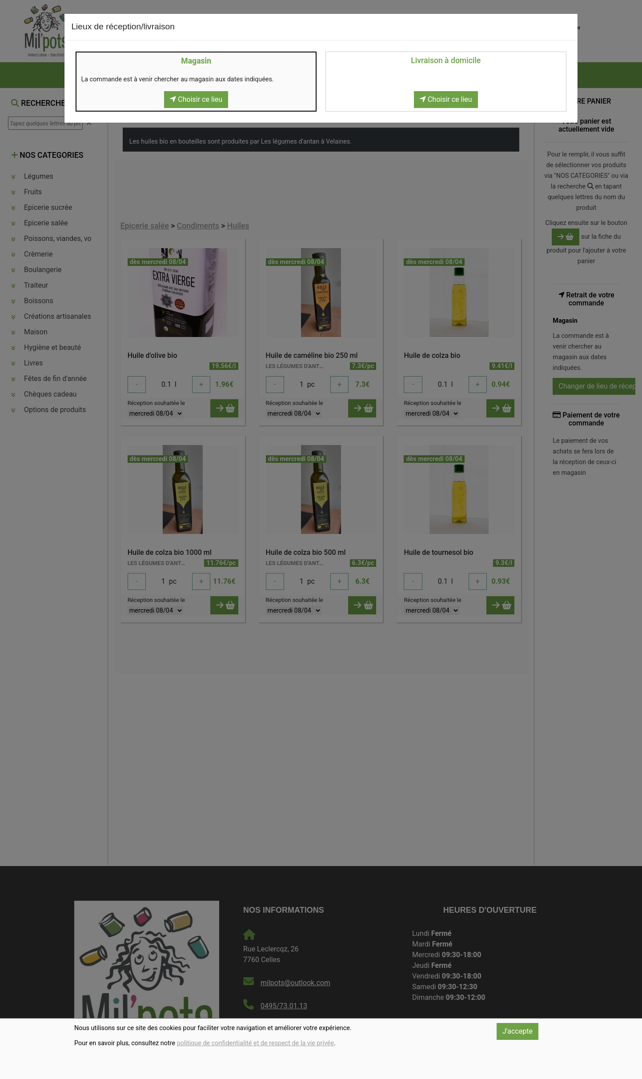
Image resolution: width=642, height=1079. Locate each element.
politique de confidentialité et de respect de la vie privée (255, 1043)
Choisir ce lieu (196, 99)
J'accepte (517, 1031)
